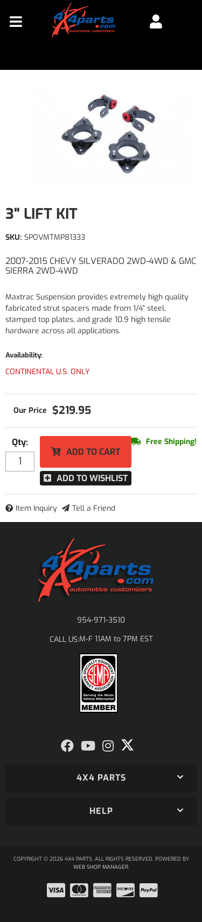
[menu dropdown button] (16, 21)
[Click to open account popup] (156, 21)
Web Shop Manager (100, 866)
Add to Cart (93, 452)
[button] (101, 778)
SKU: (13, 237)
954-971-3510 (101, 620)
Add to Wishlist (92, 478)
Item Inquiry (36, 508)
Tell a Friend (93, 508)
